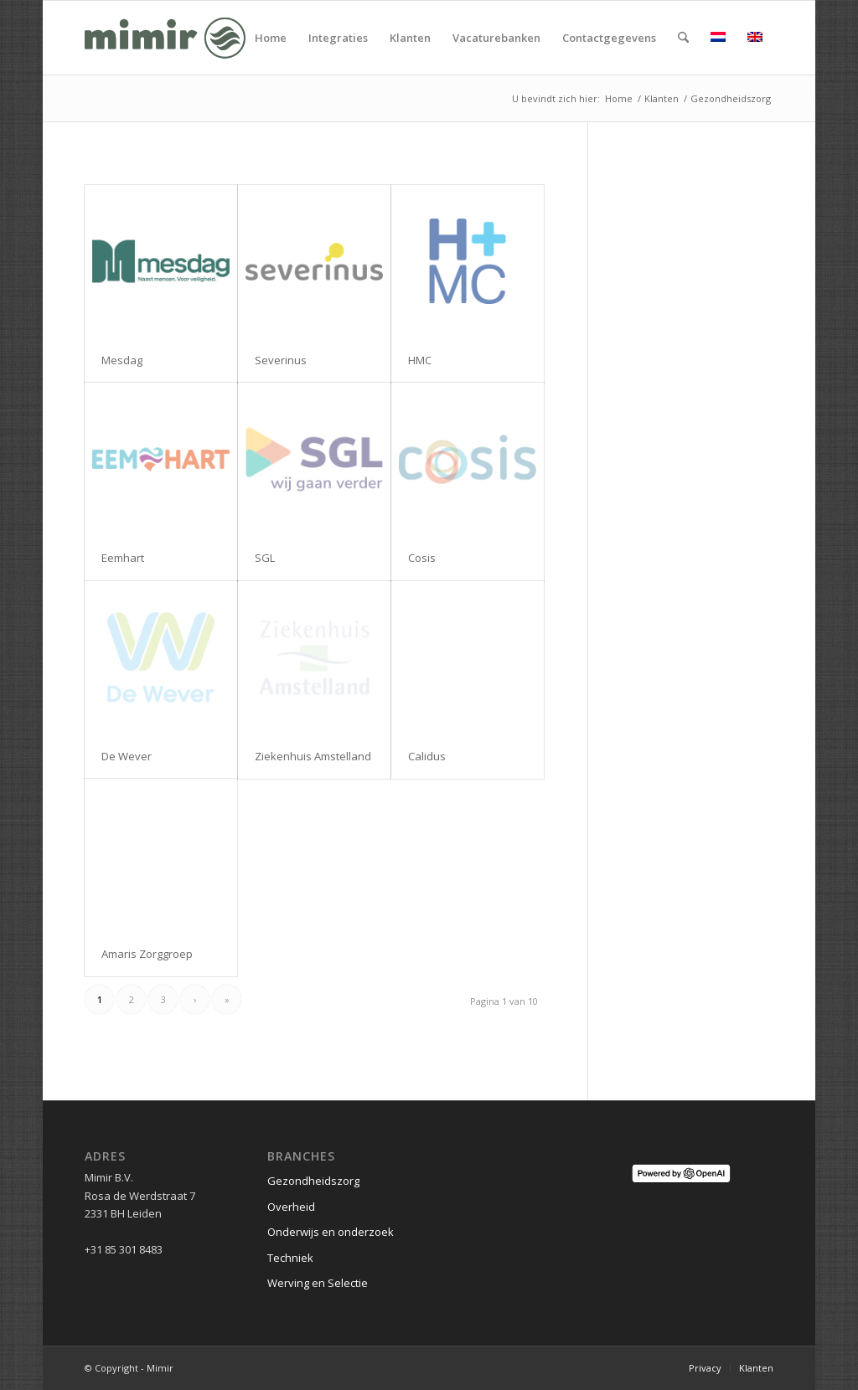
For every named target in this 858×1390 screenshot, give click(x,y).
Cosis (422, 557)
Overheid (291, 1206)
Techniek (290, 1257)
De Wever (126, 756)
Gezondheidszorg (313, 1180)
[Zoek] (683, 38)
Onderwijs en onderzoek (330, 1231)
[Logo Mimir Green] (165, 38)
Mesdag (121, 360)
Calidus (427, 756)
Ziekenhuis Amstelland (313, 756)
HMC (420, 360)
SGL (265, 557)
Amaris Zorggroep (147, 953)
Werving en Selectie (317, 1282)
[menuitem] (270, 38)
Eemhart (122, 557)
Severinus (281, 360)
